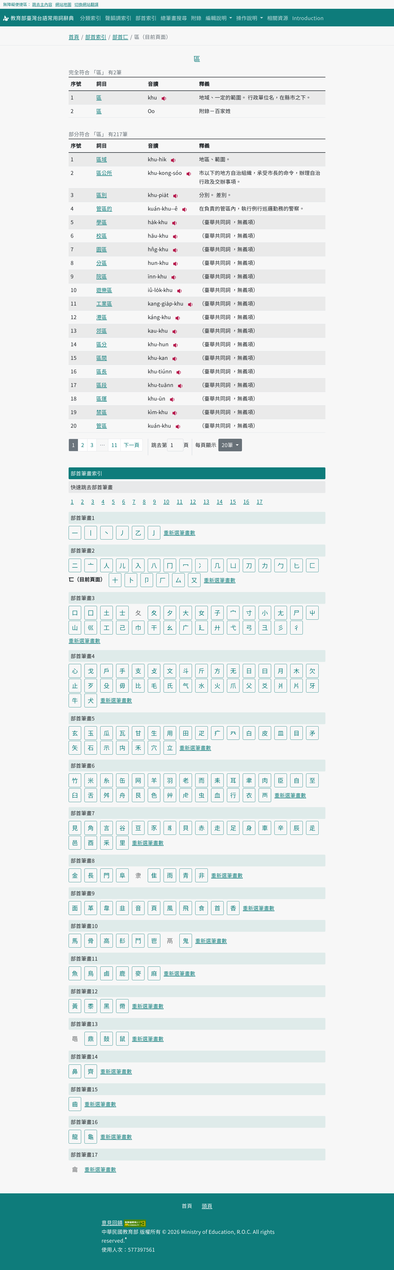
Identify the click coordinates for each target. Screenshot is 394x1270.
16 (246, 501)
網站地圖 (63, 4)
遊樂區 (104, 290)
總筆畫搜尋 (174, 18)
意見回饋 (112, 1222)
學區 (101, 222)
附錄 (196, 18)
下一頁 (131, 445)
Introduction (308, 18)
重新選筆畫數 (179, 532)
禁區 (101, 412)
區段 (101, 384)
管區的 (104, 208)
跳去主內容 (42, 4)
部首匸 (120, 36)
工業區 (104, 303)
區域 (101, 159)
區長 (101, 371)
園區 (101, 249)
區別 (101, 195)
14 (220, 501)
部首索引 (146, 18)
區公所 (104, 172)
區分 (101, 344)
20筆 (228, 445)
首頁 (74, 36)
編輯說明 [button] (217, 18)
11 (180, 501)
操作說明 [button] (247, 18)
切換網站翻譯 (86, 4)
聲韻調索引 (118, 18)
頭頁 (207, 1205)
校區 (101, 235)
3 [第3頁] (91, 445)
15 (233, 501)
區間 (101, 357)
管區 (101, 425)
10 (166, 501)
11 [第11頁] (114, 445)
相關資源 (277, 18)
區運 (101, 398)
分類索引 (90, 18)
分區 (101, 262)
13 (206, 501)
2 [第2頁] (82, 445)
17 (260, 501)
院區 (101, 276)
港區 (101, 317)
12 (193, 501)
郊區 (101, 330)
